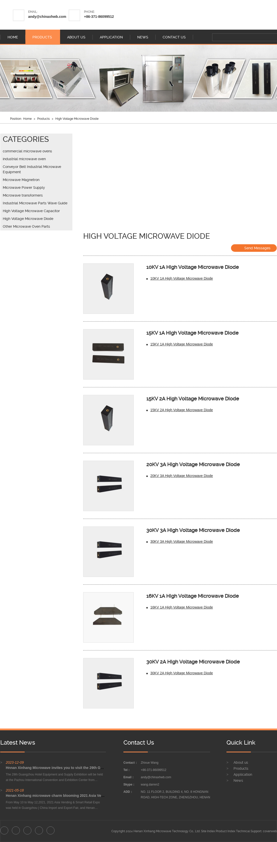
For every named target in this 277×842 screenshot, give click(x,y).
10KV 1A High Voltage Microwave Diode (192, 267)
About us (241, 762)
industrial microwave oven (24, 159)
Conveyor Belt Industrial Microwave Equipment (32, 169)
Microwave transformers (23, 195)
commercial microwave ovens (27, 151)
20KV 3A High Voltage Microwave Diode (193, 464)
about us (76, 37)
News (238, 780)
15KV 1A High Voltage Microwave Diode (192, 333)
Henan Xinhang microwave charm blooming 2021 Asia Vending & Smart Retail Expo (75, 796)
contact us (174, 37)
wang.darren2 (150, 784)
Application (243, 774)
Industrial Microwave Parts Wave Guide (35, 203)
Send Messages (254, 248)
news (142, 37)
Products (43, 119)
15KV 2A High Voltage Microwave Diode (192, 399)
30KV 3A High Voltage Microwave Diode (193, 530)
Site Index (208, 831)
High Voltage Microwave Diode (77, 119)
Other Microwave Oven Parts (26, 226)
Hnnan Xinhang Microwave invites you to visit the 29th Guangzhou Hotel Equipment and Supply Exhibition (95, 768)
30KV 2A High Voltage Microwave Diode (193, 662)
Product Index (225, 831)
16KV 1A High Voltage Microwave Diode (192, 596)
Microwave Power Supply (24, 188)
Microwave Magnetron (21, 180)
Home (27, 119)
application (111, 37)
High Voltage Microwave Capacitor (31, 211)
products (42, 37)
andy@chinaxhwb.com (47, 17)
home (13, 37)
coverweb (270, 831)
